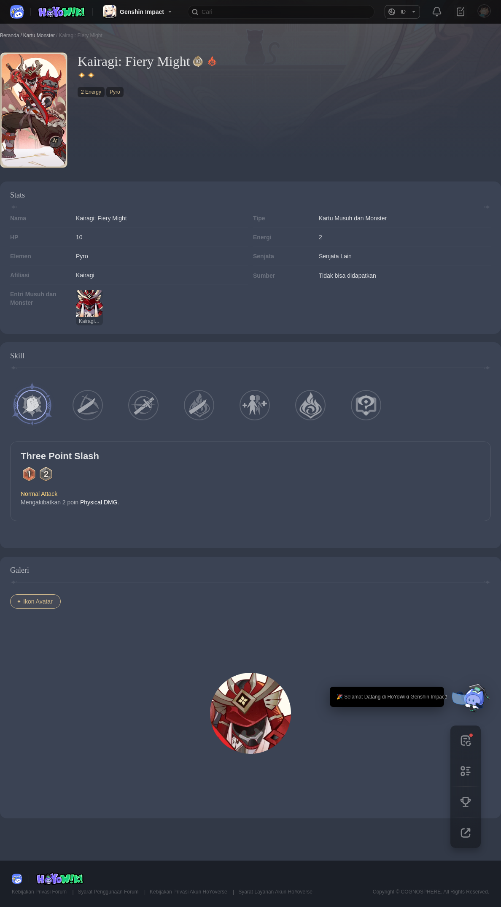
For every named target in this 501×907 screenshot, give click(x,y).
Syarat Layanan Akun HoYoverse (275, 892)
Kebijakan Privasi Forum (40, 892)
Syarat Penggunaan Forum (109, 892)
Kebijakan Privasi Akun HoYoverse (189, 892)
